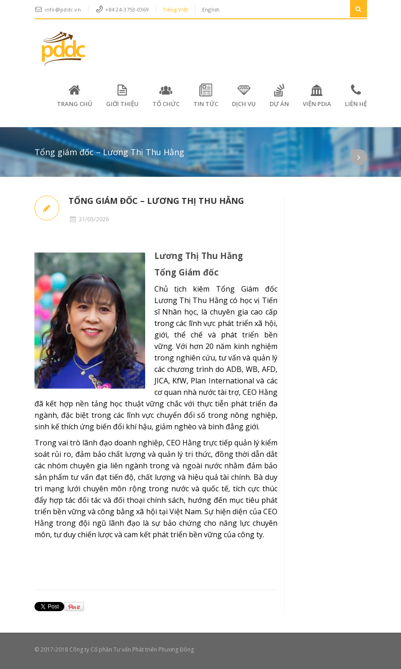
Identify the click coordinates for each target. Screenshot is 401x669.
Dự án (279, 96)
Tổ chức (166, 96)
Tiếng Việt (175, 9)
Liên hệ (356, 96)
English (211, 9)
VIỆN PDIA (317, 96)
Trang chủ (74, 96)
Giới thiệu (122, 96)
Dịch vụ (244, 96)
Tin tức (205, 96)
